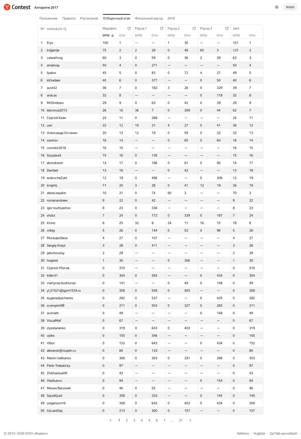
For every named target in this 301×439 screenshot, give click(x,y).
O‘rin (124, 35)
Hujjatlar (259, 433)
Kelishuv (243, 433)
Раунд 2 (176, 28)
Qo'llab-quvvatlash (283, 433)
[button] (57, 29)
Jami (238, 28)
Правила (68, 18)
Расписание (89, 18)
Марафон (112, 28)
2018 (171, 18)
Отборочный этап (116, 18)
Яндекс (40, 433)
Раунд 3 (208, 28)
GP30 (108, 35)
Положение (49, 18)
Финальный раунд (149, 18)
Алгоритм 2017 (46, 7)
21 (181, 420)
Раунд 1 (143, 28)
